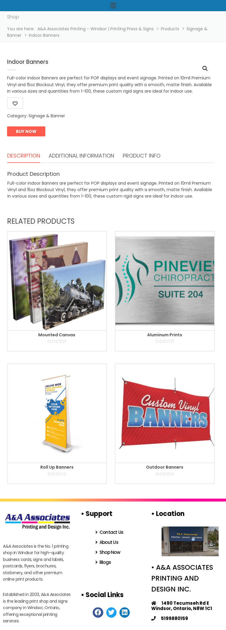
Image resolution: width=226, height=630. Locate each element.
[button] (113, 5)
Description (23, 155)
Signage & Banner (47, 116)
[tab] (23, 156)
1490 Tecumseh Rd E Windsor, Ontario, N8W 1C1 (181, 605)
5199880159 (169, 618)
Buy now (26, 131)
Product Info (141, 155)
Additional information (81, 155)
